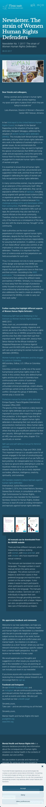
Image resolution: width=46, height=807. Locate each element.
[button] (42, 766)
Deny (23, 795)
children (15, 556)
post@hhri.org (8, 719)
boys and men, (29, 553)
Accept (23, 788)
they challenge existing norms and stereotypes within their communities (22, 203)
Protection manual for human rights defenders (21, 399)
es (43, 5)
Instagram (9, 690)
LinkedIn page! (24, 699)
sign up (22, 680)
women (15, 553)
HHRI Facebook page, (19, 687)
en (38, 5)
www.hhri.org (7, 722)
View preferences (23, 801)
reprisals (30, 192)
